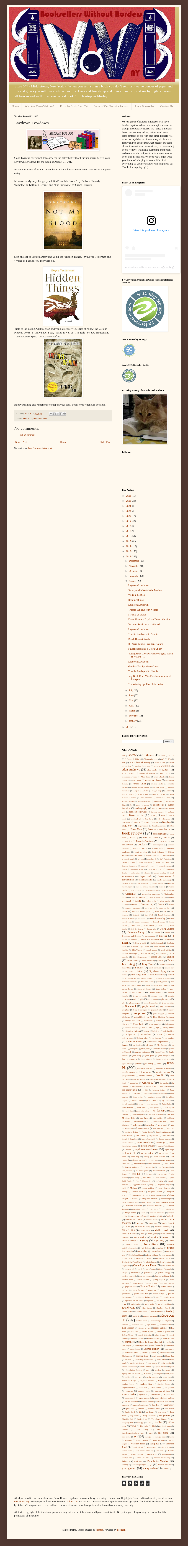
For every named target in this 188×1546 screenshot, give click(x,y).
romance (129, 1342)
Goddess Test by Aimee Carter (143, 666)
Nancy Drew (132, 1244)
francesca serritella (129, 982)
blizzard (156, 822)
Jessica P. (147, 1082)
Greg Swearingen (140, 1010)
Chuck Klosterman (137, 897)
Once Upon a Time (144, 1265)
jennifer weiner (163, 1072)
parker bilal (149, 1273)
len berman (163, 1153)
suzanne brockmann (140, 1405)
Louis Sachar (160, 1178)
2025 (129, 500)
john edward (135, 1093)
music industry (129, 1240)
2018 (129, 526)
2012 (129, 556)
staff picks (169, 1373)
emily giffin (166, 950)
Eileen (125, 942)
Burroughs (167, 855)
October (133, 571)
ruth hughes (127, 1345)
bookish (166, 837)
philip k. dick (151, 1283)
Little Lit (135, 1174)
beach (163, 815)
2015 (129, 541)
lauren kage (160, 1142)
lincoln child (153, 1160)
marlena (135, 1198)
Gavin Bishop (138, 992)
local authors (161, 1174)
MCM (143, 1213)
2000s (171, 755)
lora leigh (147, 1177)
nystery (150, 1258)
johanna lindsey (159, 1090)
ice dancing (156, 1038)
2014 (129, 546)
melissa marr (151, 1220)
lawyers (128, 1150)
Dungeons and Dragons (131, 936)
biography (126, 822)
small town (161, 1359)
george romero (157, 996)
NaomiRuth (151, 1244)
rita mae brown (144, 1328)
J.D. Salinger (162, 1045)
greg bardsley (165, 1006)
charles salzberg (158, 883)
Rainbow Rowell (163, 1308)
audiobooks (158, 805)
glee (123, 1003)
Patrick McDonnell (163, 1276)
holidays (155, 1031)
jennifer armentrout (144, 1068)
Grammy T (130, 1006)
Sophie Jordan (160, 1366)
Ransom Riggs (141, 1311)
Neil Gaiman (146, 1248)
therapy (140, 1422)
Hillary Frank (168, 1027)
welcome (160, 1451)
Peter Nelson (138, 1283)
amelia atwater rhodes (141, 787)
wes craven (166, 1454)
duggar (167, 932)
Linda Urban (169, 1163)
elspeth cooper (152, 950)
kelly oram (137, 1125)
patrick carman (146, 1276)
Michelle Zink (128, 1230)
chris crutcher (136, 890)
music (165, 1237)
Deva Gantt (135, 925)
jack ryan (133, 1048)
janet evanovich (129, 1059)
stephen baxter (128, 1384)
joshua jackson (152, 1100)
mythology (159, 1240)
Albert (165, 769)
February (133, 715)
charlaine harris (145, 879)
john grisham (161, 1093)
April (132, 705)
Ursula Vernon (158, 1440)
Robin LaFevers (137, 1338)
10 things (148, 755)
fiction (140, 971)
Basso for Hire (136, 815)
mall (124, 1188)
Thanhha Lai (127, 1419)
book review (132, 833)
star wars (138, 1377)
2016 (129, 536)
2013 (129, 551)
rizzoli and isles (160, 1328)
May (131, 700)
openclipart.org (21, 1501)
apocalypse (157, 801)
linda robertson (154, 1163)
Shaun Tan (169, 1356)
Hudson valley (142, 1038)
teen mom (162, 1412)
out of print (150, 1269)
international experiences (157, 1042)
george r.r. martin (140, 996)
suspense (125, 1405)
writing (125, 1465)
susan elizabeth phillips (164, 1398)
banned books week (138, 812)
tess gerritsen (165, 1415)
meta (128, 1227)
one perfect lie (168, 1266)
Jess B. (160, 1075)
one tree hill (130, 1269)
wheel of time (143, 1458)
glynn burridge (168, 1003)
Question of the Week (134, 1300)
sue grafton (169, 1387)
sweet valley (168, 1405)
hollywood (130, 1034)
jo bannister (137, 1086)
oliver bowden (165, 1262)
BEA (152, 815)
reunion (125, 1324)
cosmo (171, 904)
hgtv (157, 1027)
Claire (138, 900)
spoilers (158, 1370)
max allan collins (139, 1209)
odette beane (151, 1262)
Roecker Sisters (153, 1338)
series (153, 1352)
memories (152, 1223)
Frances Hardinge (163, 978)
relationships (156, 1321)
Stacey (147, 1373)
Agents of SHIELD (162, 766)
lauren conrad (127, 1142)
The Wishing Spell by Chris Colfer (145, 684)
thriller (158, 1422)
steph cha (167, 1377)
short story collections (144, 1359)
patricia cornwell (129, 1276)
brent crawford (141, 852)
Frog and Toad (160, 985)
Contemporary (147, 904)
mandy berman (164, 1188)
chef (137, 887)
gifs (134, 999)
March (132, 710)
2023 (129, 511)
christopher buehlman (151, 894)
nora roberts (127, 1258)
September (134, 576)
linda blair (126, 1163)
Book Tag (134, 837)
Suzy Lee (155, 1405)
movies (154, 1237)
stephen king (146, 1384)
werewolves (152, 1454)
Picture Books (147, 1286)
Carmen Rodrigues (129, 866)
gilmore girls (152, 999)
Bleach (146, 822)
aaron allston (160, 762)
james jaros (145, 1048)
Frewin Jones (135, 985)
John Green (148, 1093)
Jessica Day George (157, 1079)
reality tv (136, 1316)
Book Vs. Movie (150, 837)
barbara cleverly (157, 812)
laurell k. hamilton (130, 1139)
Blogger (121, 1529)
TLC (154, 1426)
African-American (142, 766)
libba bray (135, 1156)
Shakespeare (127, 1356)
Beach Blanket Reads (139, 639)
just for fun (158, 1110)
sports (168, 1370)
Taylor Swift (130, 1412)
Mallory (133, 1188)
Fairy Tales (147, 964)
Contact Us (166, 106)
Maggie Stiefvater (139, 1185)
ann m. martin (128, 794)
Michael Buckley (142, 1227)
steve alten (143, 1387)
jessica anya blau (139, 1079)
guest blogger (158, 1013)
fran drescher (130, 978)
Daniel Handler (128, 918)
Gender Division (156, 992)
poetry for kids (138, 1290)
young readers (150, 1468)
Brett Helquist (158, 852)
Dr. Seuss (155, 932)
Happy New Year (132, 1020)
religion (168, 1321)
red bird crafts (141, 1321)
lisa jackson (127, 1171)
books (141, 844)
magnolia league (164, 1185)
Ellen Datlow (159, 946)
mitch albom (165, 1234)
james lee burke (159, 1048)
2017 (129, 531)
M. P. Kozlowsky (144, 1181)
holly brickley (168, 1031)
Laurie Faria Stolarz (166, 1146)
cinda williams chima (157, 897)
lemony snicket (147, 1153)
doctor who (151, 929)
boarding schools (159, 826)
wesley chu (127, 1458)
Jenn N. (26, 418)
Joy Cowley (166, 1100)
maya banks (130, 1212)
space (171, 1366)
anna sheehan (146, 798)
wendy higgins (137, 1454)
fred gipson (162, 982)
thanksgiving (142, 1419)
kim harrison (158, 1128)
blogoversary (143, 826)
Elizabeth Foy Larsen (140, 946)
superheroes (155, 1394)
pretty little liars (141, 1293)
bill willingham (164, 819)
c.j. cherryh (151, 859)
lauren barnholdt (148, 1139)
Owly (124, 1273)
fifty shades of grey (157, 971)
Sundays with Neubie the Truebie (145, 590)
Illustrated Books (134, 1041)
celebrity (146, 873)
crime (124, 911)
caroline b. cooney (148, 866)
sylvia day (129, 1408)
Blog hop (166, 822)
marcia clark (138, 1192)
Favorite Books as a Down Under (145, 648)
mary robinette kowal (165, 1202)
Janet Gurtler (146, 1059)
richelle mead (165, 1324)
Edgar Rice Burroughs (150, 939)
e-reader (134, 939)
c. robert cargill (128, 859)
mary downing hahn (130, 1202)
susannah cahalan (164, 1401)
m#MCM (159, 1181)
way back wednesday (144, 1451)
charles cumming (164, 880)
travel (151, 1433)
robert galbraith (144, 1335)
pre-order (126, 1293)
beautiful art (136, 819)
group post (139, 1013)
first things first (138, 974)
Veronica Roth (137, 1447)
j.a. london (137, 1045)
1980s (163, 755)
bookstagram (158, 845)
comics (134, 904)
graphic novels (149, 1006)
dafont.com (72, 1501)
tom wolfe (162, 1429)
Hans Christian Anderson (163, 1017)
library (146, 1156)
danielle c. (142, 918)
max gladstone (168, 1209)
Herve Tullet (147, 1027)
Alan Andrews (131, 769)
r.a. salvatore (162, 1300)
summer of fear (162, 1391)
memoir (140, 1223)
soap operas (152, 1363)
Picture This (166, 1286)
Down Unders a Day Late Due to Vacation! (149, 619)
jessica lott (134, 1083)
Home (15, 106)
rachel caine (136, 1304)
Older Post (105, 442)
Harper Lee (160, 1020)
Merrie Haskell (167, 1223)
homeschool (146, 1034)
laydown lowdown (39, 418)
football (171, 975)
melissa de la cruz (133, 1219)
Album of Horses (147, 773)
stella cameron (152, 1377)
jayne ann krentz (163, 1059)
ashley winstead (142, 805)
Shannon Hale (141, 1356)
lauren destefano (144, 1142)
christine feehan (167, 890)
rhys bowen (151, 1324)
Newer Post (21, 442)
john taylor (138, 1097)
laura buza (166, 1135)
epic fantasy (146, 953)
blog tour (127, 825)
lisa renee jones (142, 1171)
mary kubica (147, 1202)
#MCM (133, 755)
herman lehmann (132, 1027)
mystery (144, 1240)
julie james (154, 1107)
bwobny (169, 267)
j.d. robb (149, 1045)
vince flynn (166, 1447)
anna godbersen (158, 794)
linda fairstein (139, 1163)
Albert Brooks (128, 773)
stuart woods (156, 1387)
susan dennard (145, 1398)
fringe (147, 985)
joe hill (145, 1090)
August (133, 581)
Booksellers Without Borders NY (143, 267)
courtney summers (132, 908)
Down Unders (167, 928)
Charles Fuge (127, 883)
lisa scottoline (159, 1170)
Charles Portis (142, 883)
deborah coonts (159, 922)
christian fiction (151, 890)
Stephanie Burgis (129, 1380)
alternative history (153, 780)
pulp (157, 1297)
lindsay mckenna (132, 1167)
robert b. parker (164, 1331)
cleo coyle (151, 901)
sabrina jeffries (141, 1345)
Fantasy (139, 967)
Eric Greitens (161, 953)
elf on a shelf (140, 943)
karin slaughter (138, 1114)
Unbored (128, 1440)
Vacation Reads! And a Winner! (144, 624)
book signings (159, 834)
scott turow (169, 1349)
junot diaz (129, 1111)
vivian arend (127, 1451)
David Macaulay (157, 918)
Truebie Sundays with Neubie (143, 609)
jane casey (136, 1055)
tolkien (125, 1429)
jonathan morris (154, 1097)
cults (157, 911)
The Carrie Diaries (159, 1419)
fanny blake (127, 968)
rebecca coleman (150, 1316)
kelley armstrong (159, 1121)
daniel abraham (164, 915)
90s (123, 762)
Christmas (130, 893)
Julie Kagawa (168, 1107)
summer (129, 1391)
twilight (148, 1437)
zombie (165, 1468)
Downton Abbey (135, 932)
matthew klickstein (134, 1205)
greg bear (126, 1010)
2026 (129, 495)
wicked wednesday (162, 1458)
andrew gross (158, 787)
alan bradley (152, 770)
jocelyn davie (165, 1086)
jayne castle (127, 1063)
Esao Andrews (148, 960)
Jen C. (160, 1063)
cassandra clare (165, 866)
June (131, 695)
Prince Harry (158, 1293)
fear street (129, 971)
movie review (140, 1237)
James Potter (160, 1052)
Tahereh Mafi (154, 1408)
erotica (170, 956)
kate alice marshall (155, 1114)
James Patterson (142, 1052)
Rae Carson (147, 1308)
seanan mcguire (131, 1352)
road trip (134, 1331)
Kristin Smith (147, 1132)
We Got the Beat (136, 595)
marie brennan (157, 1195)
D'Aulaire (136, 915)
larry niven (153, 1135)
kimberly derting (131, 1132)
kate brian (144, 1118)
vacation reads (138, 1443)
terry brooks (134, 1415)
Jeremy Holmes (145, 1075)
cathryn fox (135, 873)
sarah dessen (135, 1349)
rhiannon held (137, 1324)
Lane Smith (127, 1135)
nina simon (166, 1255)
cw (165, 911)
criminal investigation (141, 911)
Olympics (126, 1266)
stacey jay (158, 1373)
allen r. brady (159, 777)
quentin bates (168, 1297)
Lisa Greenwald (164, 1167)
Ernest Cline (157, 957)
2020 (129, 516)
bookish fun (127, 841)
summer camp (144, 1391)
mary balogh (166, 1198)
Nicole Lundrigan (135, 1255)
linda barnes (166, 1160)
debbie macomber (142, 922)
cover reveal (150, 908)
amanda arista (157, 784)
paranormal (135, 1273)
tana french (169, 1408)
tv (135, 1436)
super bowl (143, 1394)
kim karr (170, 1128)
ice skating (169, 1038)
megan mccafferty (138, 1216)
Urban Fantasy (142, 1440)
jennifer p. (146, 1072)
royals (168, 1342)
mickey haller (145, 1230)
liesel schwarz (159, 1156)
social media (166, 1363)
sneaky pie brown (137, 1363)
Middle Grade (161, 1230)
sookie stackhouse (129, 1366)
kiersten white (142, 1128)
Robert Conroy (128, 1335)
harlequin (148, 1020)
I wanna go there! (137, 614)
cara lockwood (146, 862)
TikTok (133, 1426)
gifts (141, 999)
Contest (161, 904)
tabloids (141, 1408)
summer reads (128, 1394)
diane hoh (162, 925)
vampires (154, 1443)
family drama (165, 964)
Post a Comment (27, 435)
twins (171, 1437)
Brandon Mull (157, 848)
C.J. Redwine (165, 859)
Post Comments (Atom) (40, 448)
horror (159, 1034)
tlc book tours (165, 1426)
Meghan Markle (156, 1216)
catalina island (137, 869)
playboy (125, 1290)
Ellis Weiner (137, 950)
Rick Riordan (128, 1328)
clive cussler (165, 901)
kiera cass (129, 1128)
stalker (128, 1377)
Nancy (171, 1241)
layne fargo (169, 1150)
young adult (129, 1468)
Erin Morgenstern (140, 957)
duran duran (150, 936)
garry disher (161, 989)
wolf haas (138, 1461)
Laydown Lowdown (138, 585)
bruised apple (136, 855)
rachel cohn (149, 1304)
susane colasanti (131, 1401)
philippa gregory (167, 1283)
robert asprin (147, 1331)
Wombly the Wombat (157, 1461)
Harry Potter (138, 1024)
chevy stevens (148, 887)
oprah (140, 1269)
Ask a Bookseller (144, 106)
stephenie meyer (128, 1387)
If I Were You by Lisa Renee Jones (145, 644)
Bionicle (136, 822)
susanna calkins (147, 1401)
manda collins (148, 1188)
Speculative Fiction (133, 1370)
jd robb (138, 1063)
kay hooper (138, 1121)
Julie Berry (141, 1107)
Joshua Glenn (137, 1100)
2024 (129, 506)
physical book (131, 1286)
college (125, 904)
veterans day (152, 1447)
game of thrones (144, 989)
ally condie (136, 780)
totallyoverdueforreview (133, 1433)
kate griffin (157, 1118)
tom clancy (142, 1429)
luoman (99, 1529)
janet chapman (164, 1055)
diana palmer (149, 925)
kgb (172, 1125)
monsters (125, 1237)
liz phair (149, 1174)
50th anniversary (151, 759)
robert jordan (159, 1335)
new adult (142, 1251)
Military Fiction (129, 1233)
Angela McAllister (140, 791)
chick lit (162, 887)
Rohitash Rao (168, 1338)
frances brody (146, 978)
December (134, 560)
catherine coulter (155, 869)
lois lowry (135, 1178)
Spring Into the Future (131, 1373)
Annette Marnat (128, 801)
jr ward (140, 1104)
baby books (156, 808)
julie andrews (127, 1107)
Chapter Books (145, 876)
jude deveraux (152, 1104)
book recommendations (159, 829)
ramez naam (127, 1311)
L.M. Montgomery (163, 1132)
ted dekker (150, 1412)
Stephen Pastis (164, 1384)
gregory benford (157, 1010)
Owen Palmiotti (164, 1269)
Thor (149, 1422)
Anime (168, 791)
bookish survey (164, 841)
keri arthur (149, 1125)
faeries (160, 960)
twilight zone (160, 1437)
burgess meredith (152, 855)
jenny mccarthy (128, 1075)
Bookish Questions (144, 841)
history (146, 1031)
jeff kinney (149, 1063)
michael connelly (162, 1227)
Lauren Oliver (147, 1146)
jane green (149, 1055)
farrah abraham (155, 968)
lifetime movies (138, 1160)
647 (162, 759)
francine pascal (147, 982)
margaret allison (155, 1192)
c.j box (141, 859)
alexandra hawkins (129, 777)
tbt (140, 1412)
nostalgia (139, 1258)
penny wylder (159, 1279)
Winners (126, 1461)
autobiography (141, 808)
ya (151, 1464)
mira (143, 1234)
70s (169, 759)
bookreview (127, 844)
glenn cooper (134, 1003)
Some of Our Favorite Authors (111, 106)
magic (152, 1185)
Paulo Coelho (143, 1279)
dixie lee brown (136, 929)
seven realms (165, 1352)
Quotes (150, 1300)
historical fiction (132, 1031)
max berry (154, 1209)
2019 (129, 521)
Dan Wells (149, 915)
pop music (152, 1290)
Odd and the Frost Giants (132, 1262)
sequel (144, 1352)
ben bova (149, 819)
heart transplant (155, 1024)
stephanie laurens (147, 1380)
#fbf (123, 755)
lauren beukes (165, 1139)
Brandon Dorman (140, 848)
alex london (165, 773)
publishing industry (144, 1297)
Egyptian (167, 939)
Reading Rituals (136, 600)
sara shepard (156, 1345)
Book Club (136, 829)
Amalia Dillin (139, 783)
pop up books (165, 1290)
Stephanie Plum (164, 1380)
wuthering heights (139, 1465)
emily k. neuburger (129, 953)
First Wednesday (157, 975)
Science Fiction (151, 1349)
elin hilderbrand (156, 943)
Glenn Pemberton (151, 1003)
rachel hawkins (164, 1304)
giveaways (166, 999)
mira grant (152, 1234)
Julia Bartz (166, 1104)
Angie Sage (156, 791)
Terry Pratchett (149, 1415)
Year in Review (164, 1465)
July (131, 690)
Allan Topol (145, 777)
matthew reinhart (154, 1205)
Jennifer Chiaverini (163, 1068)
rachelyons (128, 1307)
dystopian (163, 936)
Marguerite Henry (139, 1195)
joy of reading (128, 1104)
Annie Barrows (144, 801)
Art (131, 805)
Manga (125, 1192)
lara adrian (140, 1135)
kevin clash (162, 1125)
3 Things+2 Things (133, 759)
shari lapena (157, 1356)
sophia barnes (145, 1366)
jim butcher (164, 1083)
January (133, 721)
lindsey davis (148, 1167)
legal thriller (130, 1153)
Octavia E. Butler (163, 1258)
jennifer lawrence (129, 1072)
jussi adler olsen (142, 1111)
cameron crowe (128, 862)
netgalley (159, 1248)
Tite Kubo (144, 1426)
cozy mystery (165, 908)
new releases (156, 1251)
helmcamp (169, 1024)
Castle (124, 869)
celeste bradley (160, 873)
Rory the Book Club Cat (74, 106)
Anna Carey (143, 794)
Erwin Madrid (132, 960)
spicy (148, 1370)
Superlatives (169, 1394)
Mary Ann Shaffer (149, 1198)
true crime (126, 1437)
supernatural (130, 1398)
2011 (129, 727)
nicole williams (152, 1255)
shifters (128, 1359)
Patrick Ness (127, 1279)
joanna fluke (151, 1086)
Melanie (170, 1216)
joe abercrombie (129, 1090)
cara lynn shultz (163, 862)
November (134, 566)
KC (147, 1121)
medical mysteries (157, 1213)
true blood (163, 1433)
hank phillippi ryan (141, 1017)
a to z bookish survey (140, 762)
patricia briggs (164, 1273)
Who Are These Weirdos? (39, 106)
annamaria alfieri (163, 798)
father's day (169, 968)
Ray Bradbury (156, 1311)
